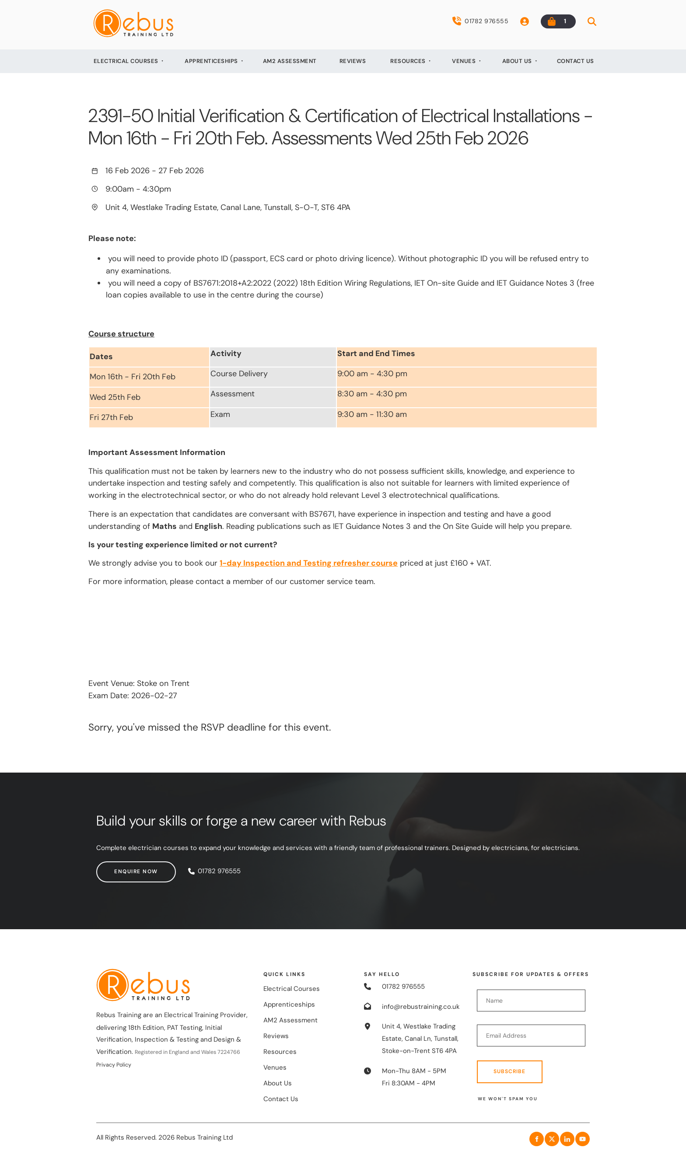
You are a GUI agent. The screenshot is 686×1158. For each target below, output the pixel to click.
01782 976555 (480, 21)
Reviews (353, 61)
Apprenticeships (211, 61)
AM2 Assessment (290, 61)
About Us (517, 61)
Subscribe (509, 1071)
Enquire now (118, 867)
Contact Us (575, 61)
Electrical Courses (126, 61)
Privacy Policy (113, 1064)
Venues (464, 61)
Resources (408, 61)
